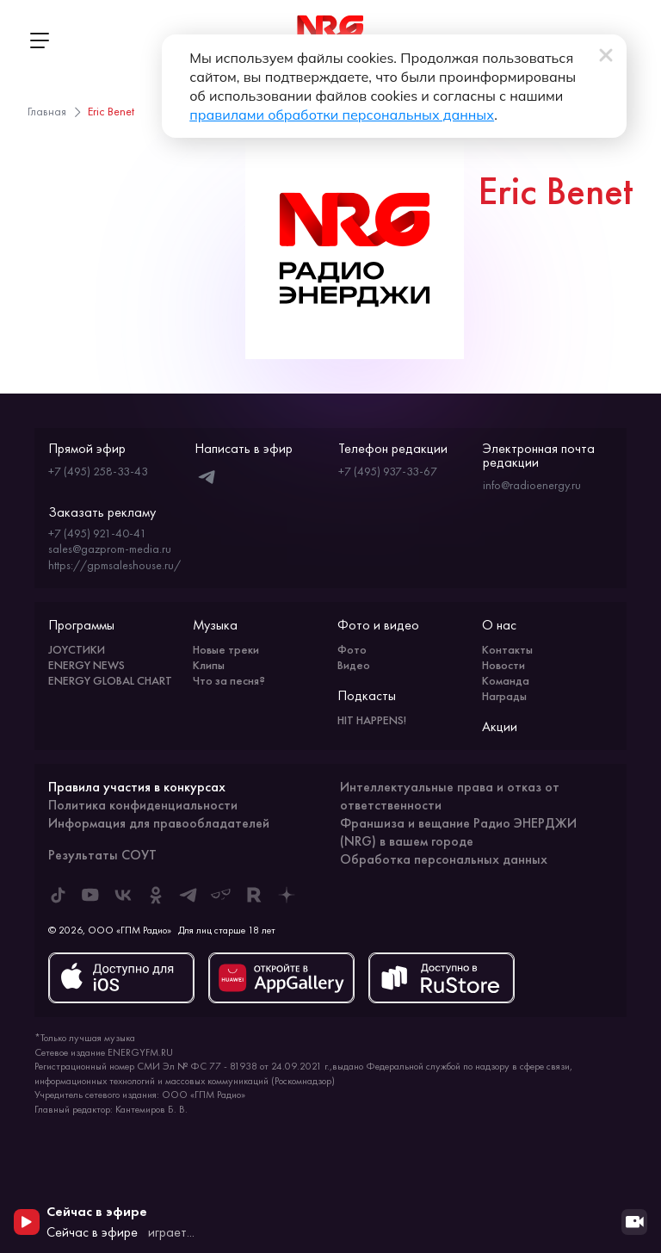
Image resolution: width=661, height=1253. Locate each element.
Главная (47, 111)
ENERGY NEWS (86, 665)
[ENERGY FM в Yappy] (221, 895)
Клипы (209, 665)
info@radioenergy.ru (532, 485)
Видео (353, 665)
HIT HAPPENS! (371, 720)
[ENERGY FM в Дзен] (287, 895)
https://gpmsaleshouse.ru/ (114, 565)
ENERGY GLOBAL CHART (110, 680)
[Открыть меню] (38, 40)
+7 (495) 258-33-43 (98, 471)
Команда (505, 680)
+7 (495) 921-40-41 (97, 533)
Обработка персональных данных (443, 859)
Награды (504, 696)
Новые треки (226, 649)
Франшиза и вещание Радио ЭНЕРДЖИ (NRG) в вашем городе (458, 832)
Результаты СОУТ (102, 855)
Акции (499, 726)
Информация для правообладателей (158, 823)
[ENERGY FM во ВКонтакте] (123, 895)
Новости (503, 665)
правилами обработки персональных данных (341, 114)
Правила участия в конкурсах (136, 787)
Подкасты (366, 695)
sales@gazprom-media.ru (109, 549)
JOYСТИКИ (76, 649)
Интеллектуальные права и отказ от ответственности (449, 796)
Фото (352, 649)
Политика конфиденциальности (143, 805)
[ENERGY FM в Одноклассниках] (156, 895)
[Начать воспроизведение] (27, 1222)
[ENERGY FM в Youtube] (90, 895)
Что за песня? (229, 680)
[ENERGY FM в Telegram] (188, 895)
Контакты (507, 649)
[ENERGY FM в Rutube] (254, 895)
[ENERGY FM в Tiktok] (58, 895)
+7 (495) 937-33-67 (387, 471)
